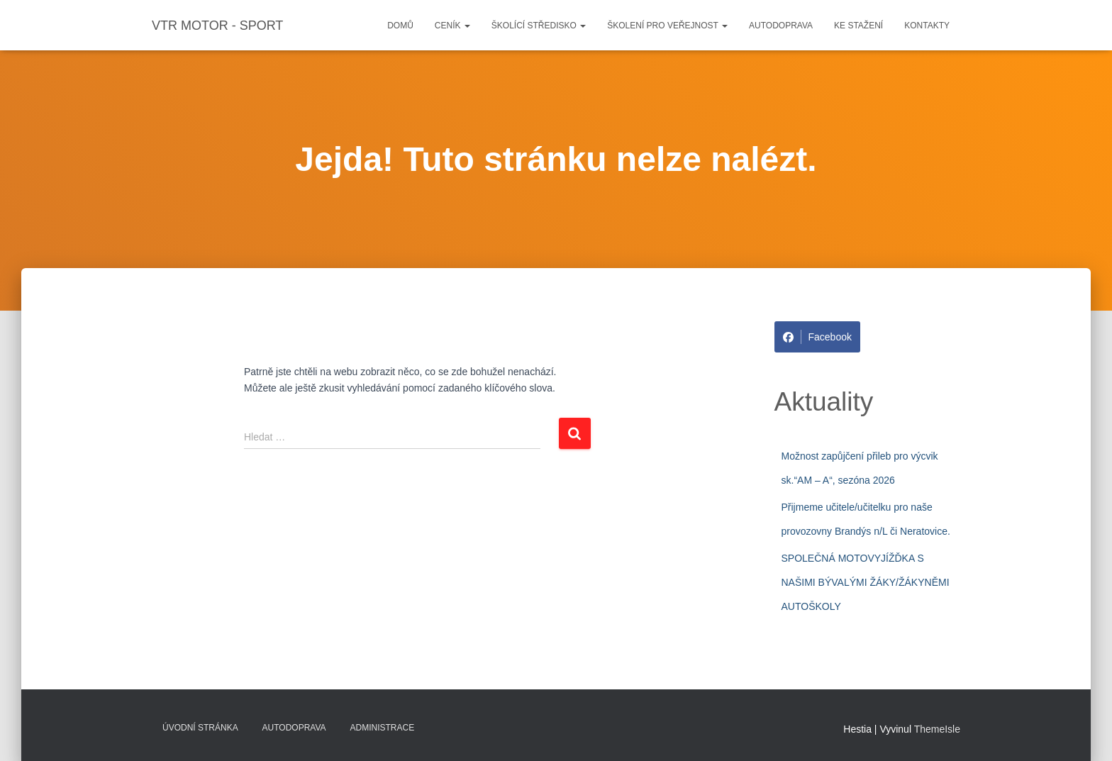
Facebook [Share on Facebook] (817, 337)
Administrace (382, 728)
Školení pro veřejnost (667, 25)
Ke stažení (858, 25)
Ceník (452, 25)
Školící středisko (538, 25)
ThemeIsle (937, 729)
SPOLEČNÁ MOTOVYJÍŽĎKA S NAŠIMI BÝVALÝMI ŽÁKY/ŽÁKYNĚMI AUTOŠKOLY (866, 581)
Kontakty (927, 25)
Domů (400, 25)
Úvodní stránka (200, 728)
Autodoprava (781, 25)
